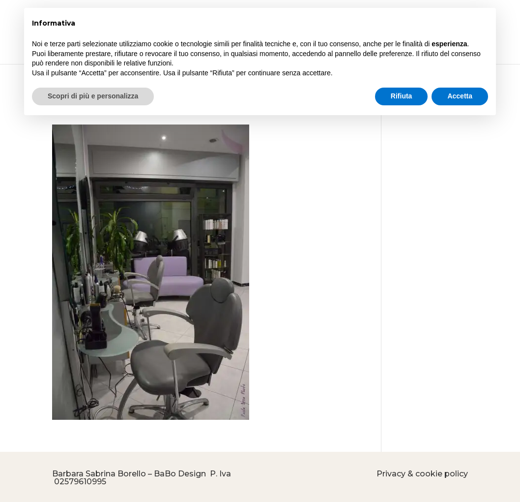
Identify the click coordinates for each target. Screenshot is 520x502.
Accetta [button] (459, 96)
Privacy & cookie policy (422, 473)
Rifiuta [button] (401, 96)
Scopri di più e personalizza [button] (93, 96)
